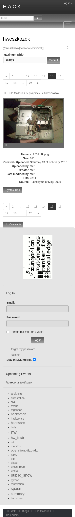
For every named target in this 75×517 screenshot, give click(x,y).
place (14, 462)
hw (14, 432)
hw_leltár (17, 438)
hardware (18, 423)
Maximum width (25, 58)
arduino (16, 393)
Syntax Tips (13, 190)
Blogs (23, 511)
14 (44, 76)
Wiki (11, 511)
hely (13, 427)
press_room (18, 466)
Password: (14, 317)
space (16, 488)
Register (14, 354)
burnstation (18, 398)
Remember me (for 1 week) (25, 331)
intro (13, 442)
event (14, 406)
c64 (13, 402)
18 (15, 82)
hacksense (17, 418)
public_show (21, 475)
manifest (16, 446)
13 (35, 76)
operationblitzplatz (24, 450)
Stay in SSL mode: (19, 359)
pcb (13, 458)
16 (60, 76)
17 (7, 82)
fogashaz (16, 409)
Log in (68, 3)
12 (27, 76)
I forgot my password (22, 349)
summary (18, 494)
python (15, 480)
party (14, 454)
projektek (34, 93)
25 (30, 82)
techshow (17, 498)
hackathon (18, 414)
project (15, 470)
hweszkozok (17, 39)
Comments (13, 224)
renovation (17, 484)
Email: (11, 302)
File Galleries (17, 93)
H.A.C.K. (12, 6)
